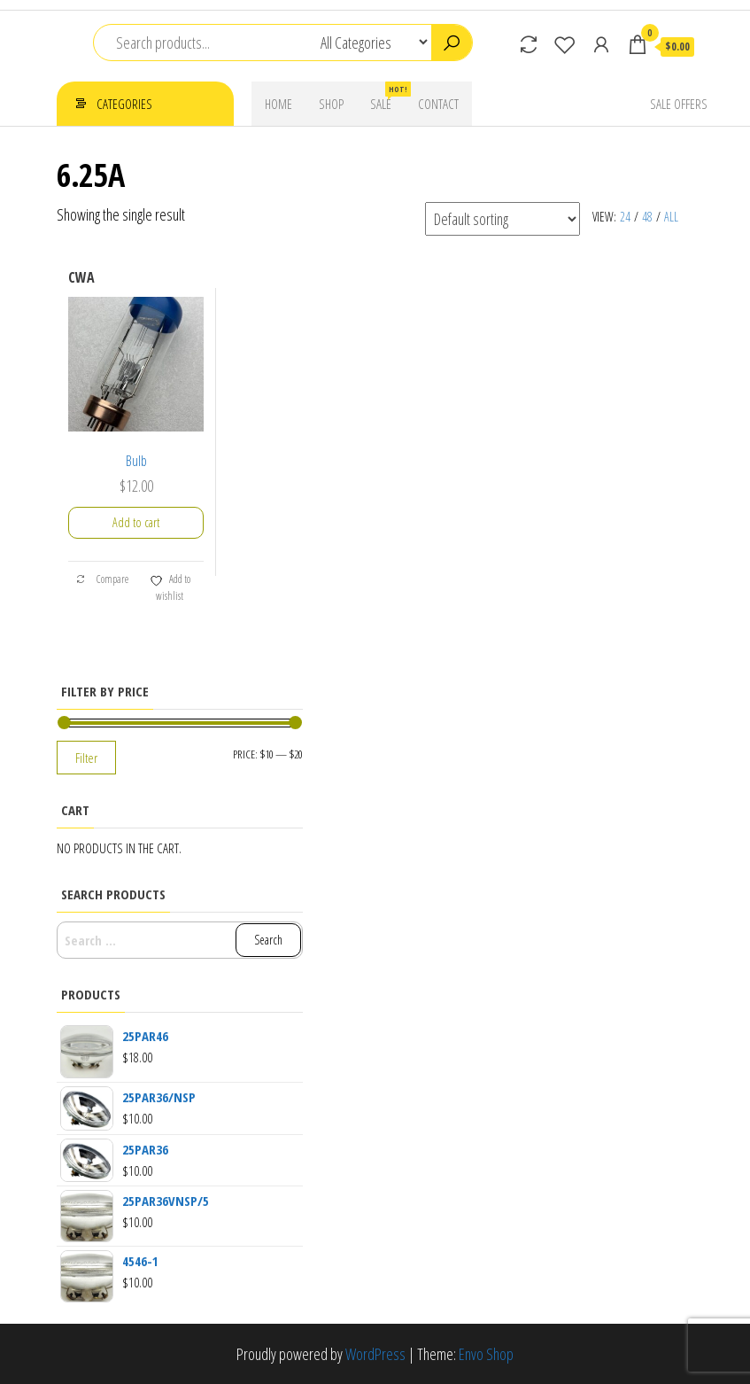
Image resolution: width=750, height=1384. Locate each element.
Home (278, 104)
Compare (101, 579)
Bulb (136, 460)
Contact (438, 104)
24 (625, 216)
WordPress (375, 1354)
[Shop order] (502, 219)
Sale (387, 97)
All (671, 216)
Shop (331, 104)
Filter (86, 757)
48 (647, 216)
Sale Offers (678, 104)
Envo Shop (486, 1354)
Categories (124, 104)
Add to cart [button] (135, 522)
